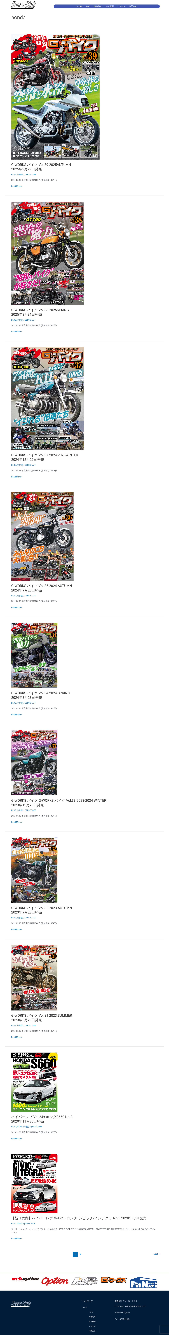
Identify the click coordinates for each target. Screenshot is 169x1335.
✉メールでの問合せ (122, 1319)
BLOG (13, 174)
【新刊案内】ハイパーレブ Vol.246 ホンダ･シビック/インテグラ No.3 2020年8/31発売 (78, 1218)
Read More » (16, 186)
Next (157, 1254)
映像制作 (98, 6)
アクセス (121, 6)
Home (79, 6)
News (87, 6)
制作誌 (20, 174)
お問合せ (133, 6)
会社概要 (110, 6)
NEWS (19, 1127)
